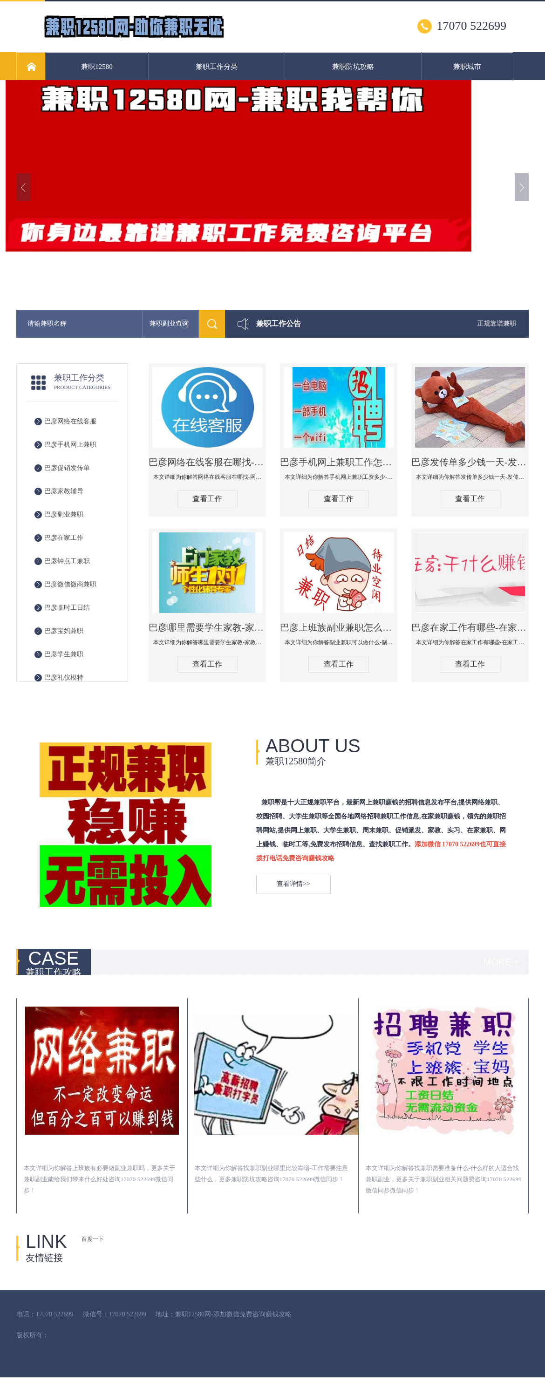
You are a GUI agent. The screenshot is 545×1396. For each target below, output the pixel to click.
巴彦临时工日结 (67, 607)
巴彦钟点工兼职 (67, 561)
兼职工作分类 (217, 66)
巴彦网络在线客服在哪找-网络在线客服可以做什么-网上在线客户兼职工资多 (207, 462)
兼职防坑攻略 (353, 66)
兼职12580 (97, 66)
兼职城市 (467, 66)
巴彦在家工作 (63, 537)
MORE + (501, 962)
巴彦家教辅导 (63, 491)
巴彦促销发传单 (67, 467)
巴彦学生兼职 (63, 654)
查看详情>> (293, 883)
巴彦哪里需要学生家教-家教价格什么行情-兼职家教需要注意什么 (207, 627)
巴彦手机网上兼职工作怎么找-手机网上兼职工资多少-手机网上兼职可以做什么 (338, 462)
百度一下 (93, 1239)
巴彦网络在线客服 (70, 421)
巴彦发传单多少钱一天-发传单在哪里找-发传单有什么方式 (470, 462)
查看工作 (207, 499)
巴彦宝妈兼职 (63, 630)
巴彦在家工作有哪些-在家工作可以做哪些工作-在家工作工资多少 (470, 627)
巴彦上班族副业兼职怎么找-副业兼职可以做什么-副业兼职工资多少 (338, 627)
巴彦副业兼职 (63, 514)
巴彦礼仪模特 (63, 677)
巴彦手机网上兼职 (70, 444)
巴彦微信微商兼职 (70, 584)
